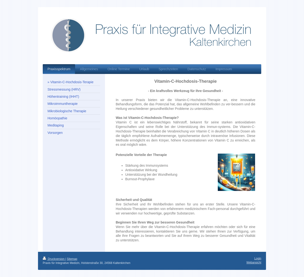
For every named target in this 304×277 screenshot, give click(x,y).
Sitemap (72, 259)
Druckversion (54, 259)
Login (257, 258)
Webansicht (254, 262)
